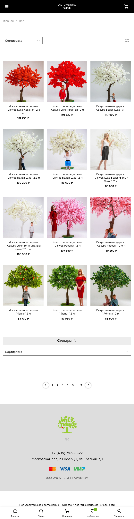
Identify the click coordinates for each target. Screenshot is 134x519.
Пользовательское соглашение (39, 505)
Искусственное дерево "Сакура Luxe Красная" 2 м (67, 107)
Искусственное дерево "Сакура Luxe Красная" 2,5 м (23, 109)
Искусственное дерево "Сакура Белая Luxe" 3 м (110, 107)
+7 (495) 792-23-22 (67, 453)
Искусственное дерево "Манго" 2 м (23, 311)
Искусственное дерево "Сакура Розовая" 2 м (67, 243)
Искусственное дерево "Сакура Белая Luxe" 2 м (67, 175)
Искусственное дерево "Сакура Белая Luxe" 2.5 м (23, 175)
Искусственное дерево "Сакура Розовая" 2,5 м (111, 243)
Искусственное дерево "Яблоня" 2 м (110, 311)
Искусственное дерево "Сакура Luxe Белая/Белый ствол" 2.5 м (23, 245)
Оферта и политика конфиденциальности (88, 505)
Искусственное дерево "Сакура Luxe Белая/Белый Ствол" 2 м (111, 177)
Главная (8, 21)
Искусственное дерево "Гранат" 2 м (67, 311)
